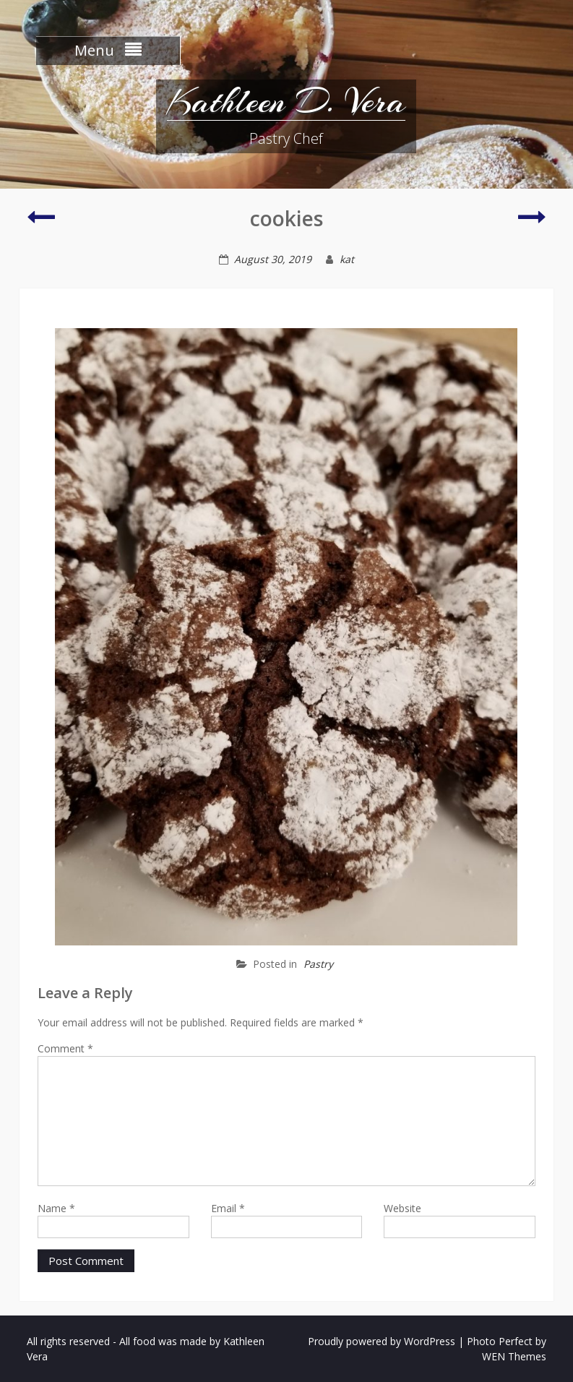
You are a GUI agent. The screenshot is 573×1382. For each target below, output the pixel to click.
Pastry (318, 964)
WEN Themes (514, 1356)
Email (228, 1208)
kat (347, 259)
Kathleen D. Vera (286, 101)
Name (56, 1208)
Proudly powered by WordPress (381, 1341)
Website (402, 1208)
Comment (65, 1048)
